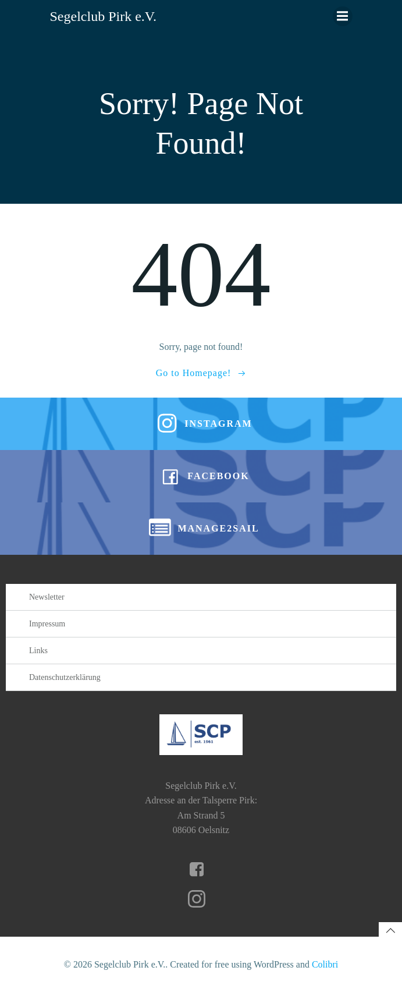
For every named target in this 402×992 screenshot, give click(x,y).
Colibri (325, 964)
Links (38, 650)
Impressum (47, 623)
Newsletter (47, 597)
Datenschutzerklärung (65, 677)
